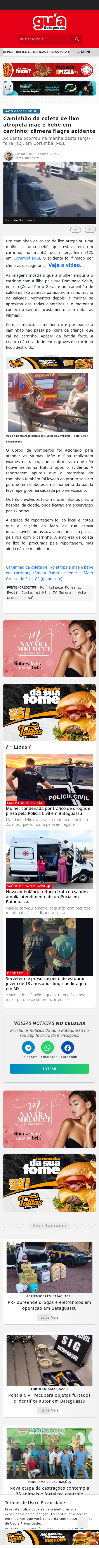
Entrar (49, 1068)
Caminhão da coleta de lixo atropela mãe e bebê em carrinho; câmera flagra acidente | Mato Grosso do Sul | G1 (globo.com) (49, 572)
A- (75, 229)
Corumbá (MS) (27, 258)
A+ (90, 229)
